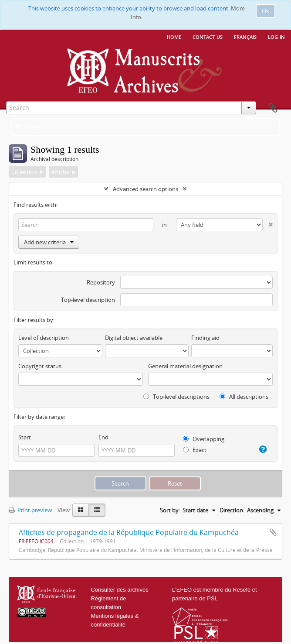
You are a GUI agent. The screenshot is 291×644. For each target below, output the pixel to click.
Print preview (30, 510)
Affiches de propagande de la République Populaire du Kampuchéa (129, 532)
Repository (101, 282)
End (103, 437)
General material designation (185, 366)
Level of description (43, 338)
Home (174, 36)
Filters (30, 127)
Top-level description (88, 300)
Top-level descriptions (176, 397)
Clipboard (273, 108)
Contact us (208, 36)
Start (24, 437)
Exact (194, 450)
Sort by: (170, 510)
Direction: (232, 510)
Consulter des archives (119, 589)
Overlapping (203, 439)
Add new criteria (49, 242)
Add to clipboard (273, 532)
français (245, 36)
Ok (265, 11)
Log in (276, 36)
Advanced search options (145, 189)
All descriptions (244, 397)
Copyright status (39, 366)
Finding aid (205, 338)
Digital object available (133, 338)
